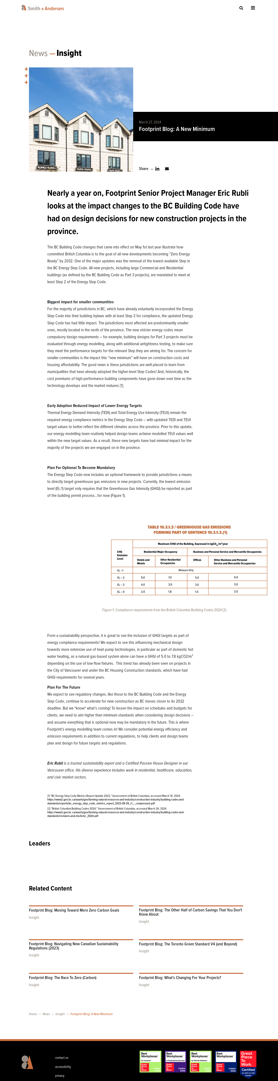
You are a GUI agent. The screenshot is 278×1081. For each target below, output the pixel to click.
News (38, 53)
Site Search (241, 8)
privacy (59, 1076)
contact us (61, 1058)
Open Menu (253, 7)
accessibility (63, 1067)
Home (33, 1014)
